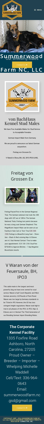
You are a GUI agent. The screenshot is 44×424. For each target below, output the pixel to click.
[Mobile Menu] (38, 10)
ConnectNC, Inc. (26, 421)
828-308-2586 (24, 244)
